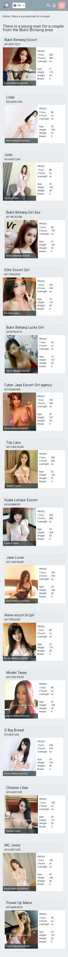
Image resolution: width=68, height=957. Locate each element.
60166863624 (14, 907)
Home (6, 16)
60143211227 (12, 44)
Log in (54, 5)
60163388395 (12, 504)
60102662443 (12, 389)
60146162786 (14, 217)
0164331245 (11, 734)
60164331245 (14, 101)
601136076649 (15, 447)
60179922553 (12, 274)
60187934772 (14, 332)
